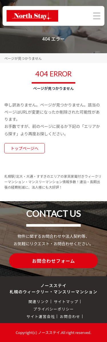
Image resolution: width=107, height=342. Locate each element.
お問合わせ (70, 316)
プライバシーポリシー (53, 309)
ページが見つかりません (23, 58)
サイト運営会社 (41, 316)
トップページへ (25, 148)
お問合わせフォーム (53, 260)
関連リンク (39, 301)
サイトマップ (66, 301)
